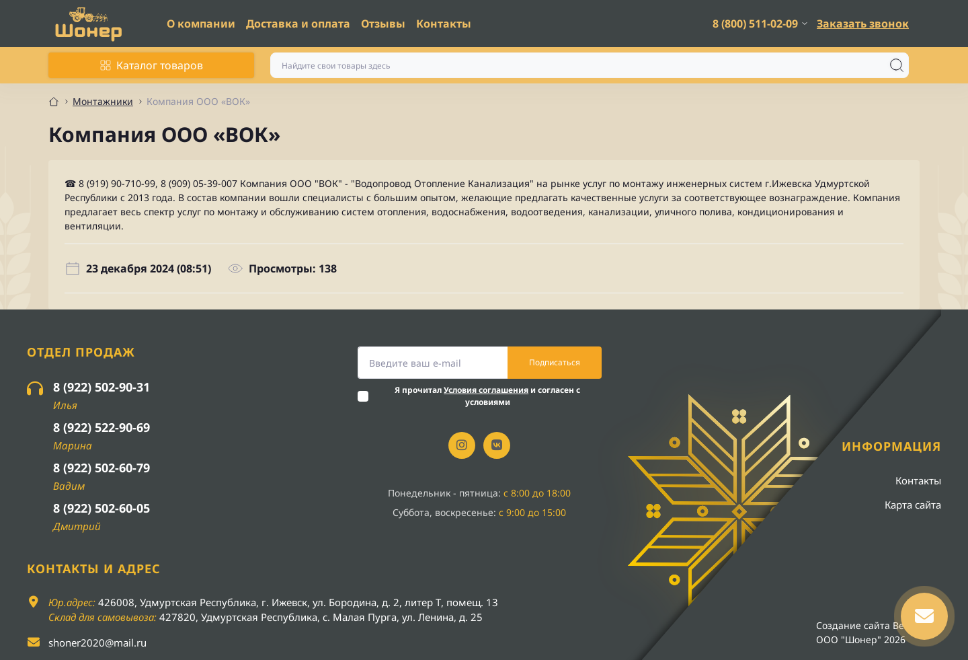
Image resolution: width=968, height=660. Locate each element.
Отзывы (383, 23)
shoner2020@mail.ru (97, 642)
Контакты (443, 23)
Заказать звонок (863, 23)
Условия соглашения (486, 390)
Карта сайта (913, 504)
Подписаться (554, 362)
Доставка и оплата (298, 23)
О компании (201, 23)
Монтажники (103, 101)
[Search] (897, 65)
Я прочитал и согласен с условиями (487, 396)
